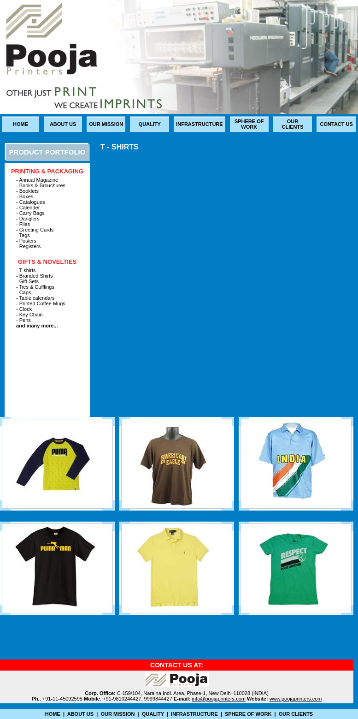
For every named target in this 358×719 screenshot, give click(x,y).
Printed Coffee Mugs (42, 303)
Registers (30, 246)
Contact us (336, 124)
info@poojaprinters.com (219, 698)
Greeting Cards (36, 229)
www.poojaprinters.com (296, 698)
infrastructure (199, 124)
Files (24, 224)
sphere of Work (249, 124)
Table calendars (37, 298)
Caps (25, 292)
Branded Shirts (36, 276)
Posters (27, 241)
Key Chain (30, 314)
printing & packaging (47, 171)
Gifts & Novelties (47, 261)
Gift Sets (29, 281)
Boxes (26, 196)
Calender (29, 207)
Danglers (29, 218)
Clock (25, 309)
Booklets (29, 191)
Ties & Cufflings (36, 287)
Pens (25, 320)
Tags (24, 235)
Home (20, 124)
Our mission (106, 124)
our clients (292, 124)
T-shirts (27, 270)
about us (63, 124)
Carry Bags (32, 213)
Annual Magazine (38, 180)
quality (150, 124)
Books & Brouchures (42, 185)
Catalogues (32, 202)
